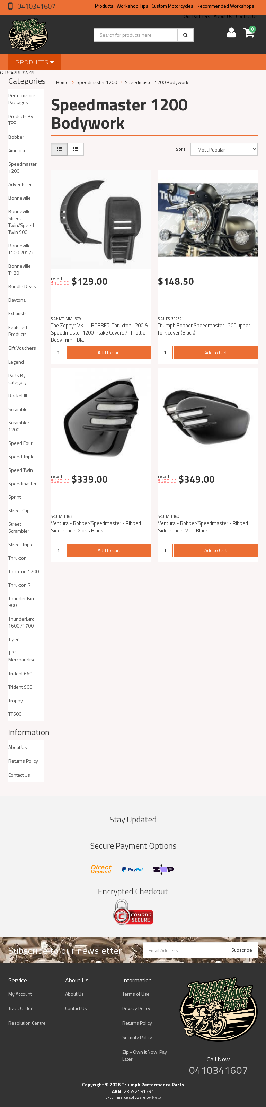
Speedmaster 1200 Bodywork (156, 82)
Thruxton (17, 557)
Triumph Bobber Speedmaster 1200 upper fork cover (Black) (204, 329)
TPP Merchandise (22, 656)
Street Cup (19, 510)
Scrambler (18, 409)
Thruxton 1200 (23, 571)
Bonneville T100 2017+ (21, 249)
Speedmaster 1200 (22, 167)
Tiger (13, 639)
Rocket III (17, 395)
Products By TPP (20, 119)
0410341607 (35, 6)
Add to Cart (109, 352)
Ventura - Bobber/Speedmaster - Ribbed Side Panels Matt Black (203, 526)
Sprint (14, 497)
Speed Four (20, 443)
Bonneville (19, 197)
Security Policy (137, 1037)
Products (104, 5)
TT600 (14, 713)
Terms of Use (136, 993)
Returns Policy (23, 761)
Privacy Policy (136, 1008)
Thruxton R (19, 584)
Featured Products (17, 330)
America (16, 150)
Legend (16, 361)
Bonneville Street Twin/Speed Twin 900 (21, 222)
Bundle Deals (22, 286)
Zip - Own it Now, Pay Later (144, 1055)
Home (62, 82)
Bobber (16, 136)
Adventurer (20, 184)
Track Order (20, 1008)
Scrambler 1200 (18, 426)
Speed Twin (20, 470)
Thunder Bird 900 (22, 602)
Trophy (15, 700)
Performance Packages (21, 99)
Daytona (17, 299)
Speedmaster (22, 483)
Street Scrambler (18, 527)
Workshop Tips (132, 5)
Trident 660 (20, 673)
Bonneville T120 (19, 269)
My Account (20, 993)
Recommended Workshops (225, 5)
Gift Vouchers (22, 347)
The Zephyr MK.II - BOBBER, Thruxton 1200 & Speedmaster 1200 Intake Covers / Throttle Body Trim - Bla (99, 332)
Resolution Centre (27, 1022)
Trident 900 (20, 686)
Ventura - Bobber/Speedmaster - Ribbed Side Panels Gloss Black (96, 526)
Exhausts (17, 313)
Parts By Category (17, 379)
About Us (17, 747)
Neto (156, 1097)
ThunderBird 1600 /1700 (21, 622)
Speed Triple (21, 456)
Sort (180, 149)
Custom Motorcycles (172, 5)
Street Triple (21, 544)
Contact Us (19, 774)
